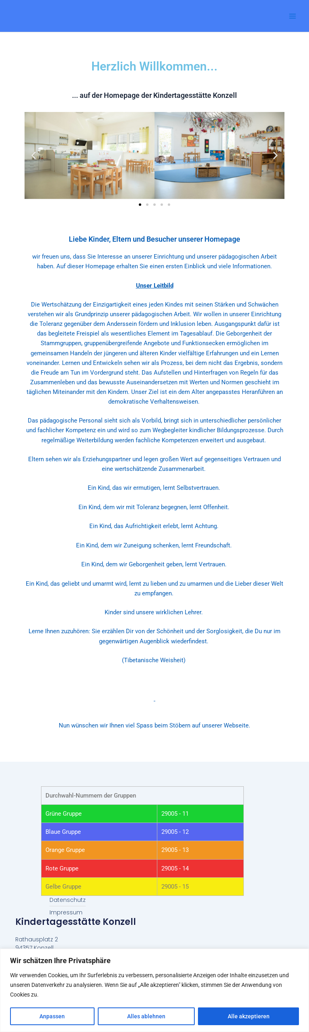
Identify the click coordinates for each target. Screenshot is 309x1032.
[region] (154, 990)
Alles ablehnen (146, 1016)
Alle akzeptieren (249, 1016)
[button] (34, 155)
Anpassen (52, 1016)
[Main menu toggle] (292, 16)
